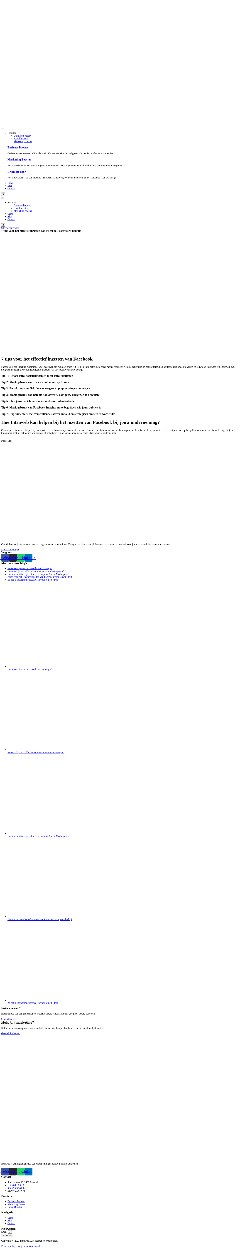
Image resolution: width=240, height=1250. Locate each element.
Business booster (22, 135)
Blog (9, 185)
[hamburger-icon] (2, 128)
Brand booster (21, 138)
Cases (10, 183)
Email (4, 1231)
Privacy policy (8, 1246)
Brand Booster (16, 171)
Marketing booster (23, 141)
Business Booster (18, 147)
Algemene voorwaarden (30, 1246)
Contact (11, 188)
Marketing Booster (19, 159)
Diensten (11, 133)
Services (11, 202)
